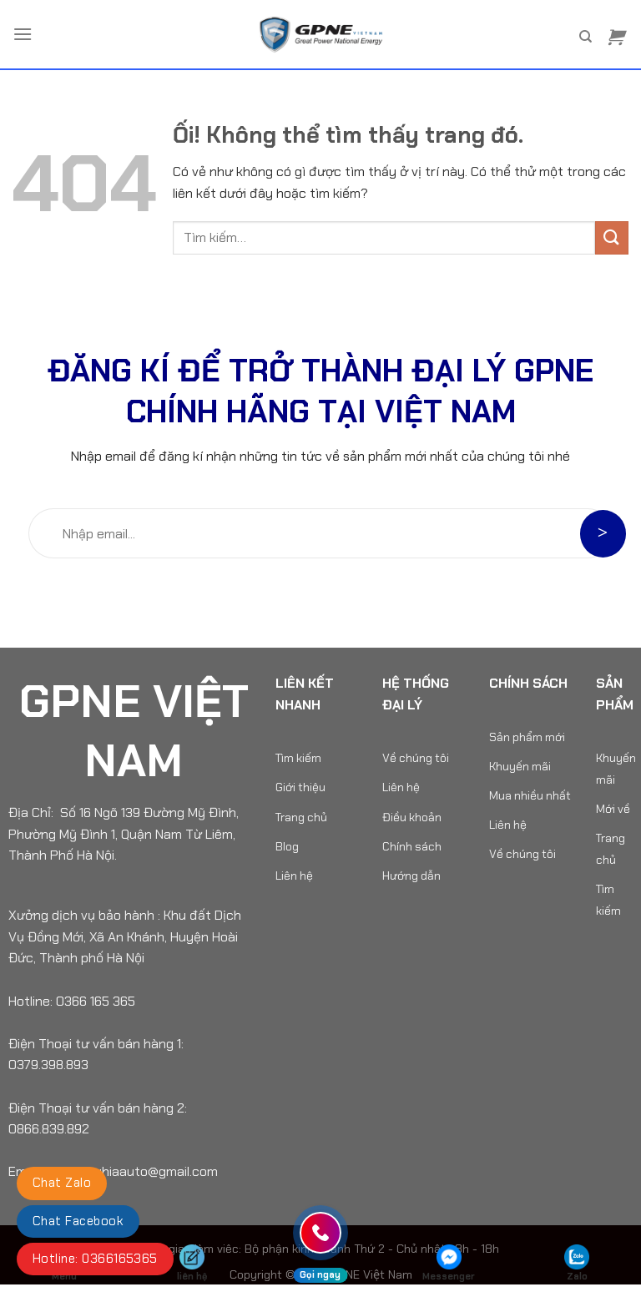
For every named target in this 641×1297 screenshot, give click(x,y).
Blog (287, 846)
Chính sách (412, 846)
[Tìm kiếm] (585, 37)
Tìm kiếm (298, 757)
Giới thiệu (300, 787)
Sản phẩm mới (527, 736)
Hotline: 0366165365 (95, 1258)
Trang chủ (301, 817)
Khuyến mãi (520, 766)
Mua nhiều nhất (530, 795)
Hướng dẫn (411, 875)
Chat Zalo (62, 1182)
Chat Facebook (78, 1221)
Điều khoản (412, 817)
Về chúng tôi (415, 757)
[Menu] (23, 33)
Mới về (613, 808)
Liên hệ (294, 875)
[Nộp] (611, 237)
